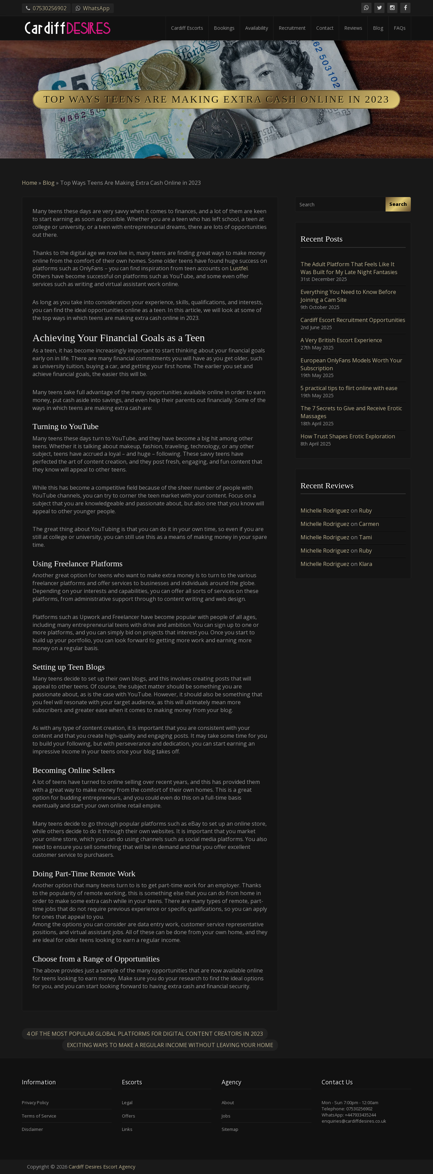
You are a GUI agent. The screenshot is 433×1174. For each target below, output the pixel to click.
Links (127, 1129)
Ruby (365, 510)
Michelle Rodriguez (325, 510)
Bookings (224, 28)
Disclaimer (32, 1129)
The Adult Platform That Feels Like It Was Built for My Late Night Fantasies (349, 268)
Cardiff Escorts (187, 28)
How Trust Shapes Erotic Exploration (348, 436)
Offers (128, 1116)
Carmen (369, 524)
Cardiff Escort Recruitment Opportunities (353, 320)
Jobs (226, 1116)
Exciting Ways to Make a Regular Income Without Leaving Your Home (170, 1045)
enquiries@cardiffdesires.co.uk (354, 1121)
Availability (256, 28)
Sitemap (230, 1129)
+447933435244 (360, 1115)
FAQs (400, 28)
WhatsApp (96, 8)
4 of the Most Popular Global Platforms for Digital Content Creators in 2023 (145, 1033)
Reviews (353, 28)
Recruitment (292, 28)
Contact (325, 28)
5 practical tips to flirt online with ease (349, 388)
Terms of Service (39, 1116)
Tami (365, 537)
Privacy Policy (35, 1102)
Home (29, 182)
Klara (365, 564)
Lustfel (239, 268)
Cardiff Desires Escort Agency (102, 1166)
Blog (378, 28)
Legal (127, 1102)
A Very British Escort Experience (341, 340)
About (228, 1102)
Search (398, 204)
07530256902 (50, 8)
